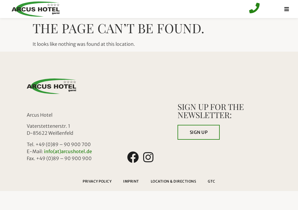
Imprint (131, 181)
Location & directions (173, 181)
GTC (211, 181)
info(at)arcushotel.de (68, 151)
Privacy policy (97, 181)
